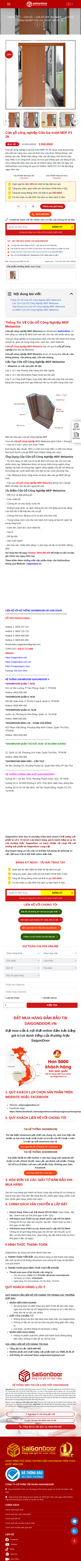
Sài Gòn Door (20, 670)
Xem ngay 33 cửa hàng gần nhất (40, 1414)
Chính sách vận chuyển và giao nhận (20, 1523)
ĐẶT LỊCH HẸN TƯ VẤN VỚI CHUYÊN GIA (40, 928)
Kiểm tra (52, 1005)
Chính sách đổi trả (12, 1519)
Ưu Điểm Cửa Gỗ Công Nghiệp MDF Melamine (35, 310)
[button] (74, 1521)
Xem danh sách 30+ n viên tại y (40, 1173)
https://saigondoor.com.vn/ (18, 662)
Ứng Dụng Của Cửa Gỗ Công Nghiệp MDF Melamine (38, 306)
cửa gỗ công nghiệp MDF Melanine (34, 483)
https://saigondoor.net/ (16, 657)
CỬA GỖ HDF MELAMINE (49, 17)
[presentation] (6, 121)
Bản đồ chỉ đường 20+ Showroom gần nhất (40, 912)
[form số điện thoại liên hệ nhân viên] (40, 220)
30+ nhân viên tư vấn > (50, 255)
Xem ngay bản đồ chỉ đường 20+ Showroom (40, 1147)
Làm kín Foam (11, 998)
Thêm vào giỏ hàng (53, 206)
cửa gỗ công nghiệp (24, 441)
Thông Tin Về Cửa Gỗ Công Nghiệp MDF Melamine (35, 300)
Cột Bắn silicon (49, 998)
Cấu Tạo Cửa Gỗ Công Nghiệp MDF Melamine (35, 303)
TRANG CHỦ (14, 17)
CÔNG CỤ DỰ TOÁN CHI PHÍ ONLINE (40, 937)
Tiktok (9, 1549)
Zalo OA (11, 1554)
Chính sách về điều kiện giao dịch (18, 1527)
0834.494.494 (40, 214)
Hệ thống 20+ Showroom (29, 255)
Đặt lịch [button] (76, 426)
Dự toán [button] (76, 435)
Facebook (11, 1539)
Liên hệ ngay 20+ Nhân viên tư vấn (40, 1420)
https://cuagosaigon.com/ (17, 666)
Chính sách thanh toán (14, 1510)
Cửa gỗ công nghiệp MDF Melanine (23, 346)
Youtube (11, 1544)
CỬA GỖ (28, 17)
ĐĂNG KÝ (57, 227)
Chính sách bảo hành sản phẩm (18, 1514)
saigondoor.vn (33, 564)
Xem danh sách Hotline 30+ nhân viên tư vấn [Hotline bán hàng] (40, 920)
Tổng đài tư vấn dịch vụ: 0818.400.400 (40, 1427)
